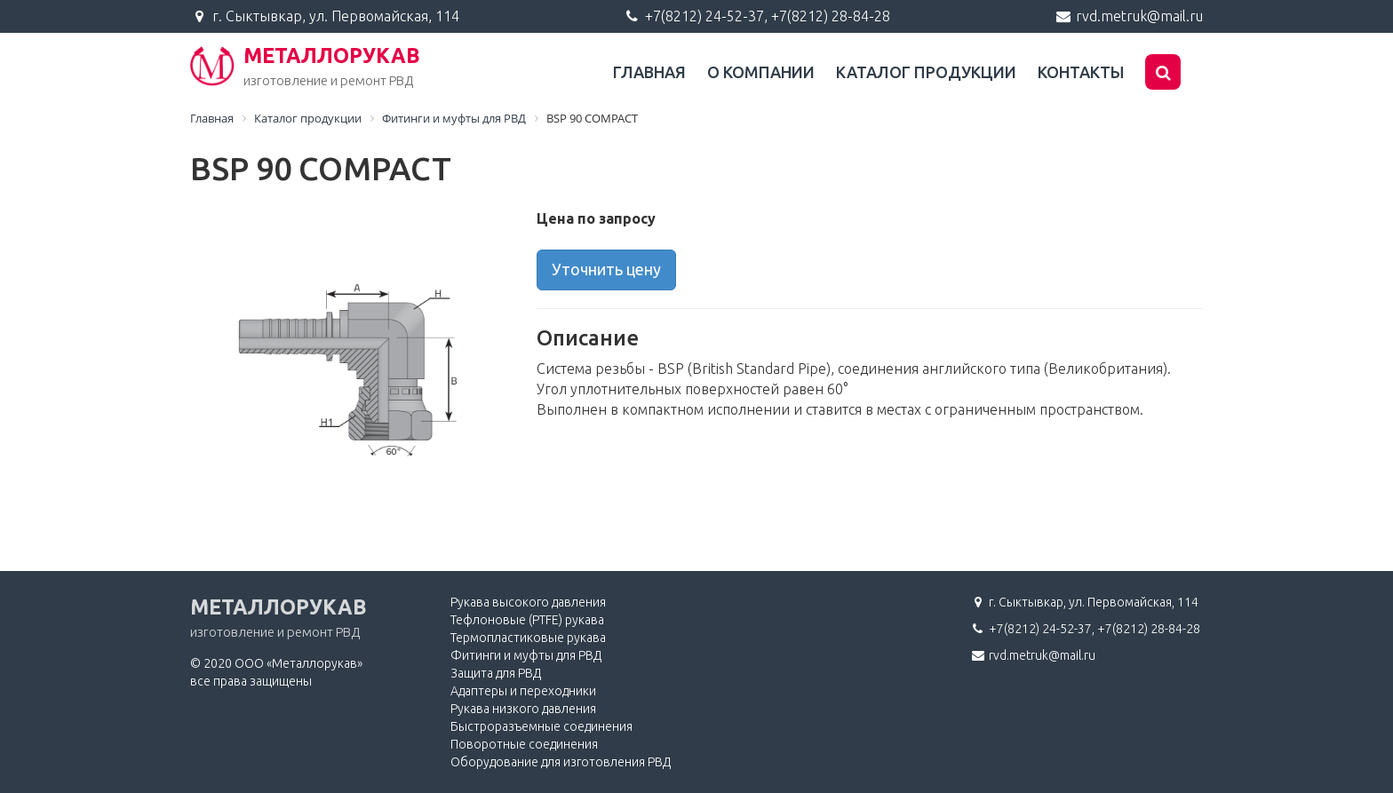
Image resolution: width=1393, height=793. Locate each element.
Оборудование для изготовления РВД (560, 762)
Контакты (1081, 72)
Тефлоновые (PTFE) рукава (527, 620)
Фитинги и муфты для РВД (525, 655)
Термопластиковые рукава (528, 637)
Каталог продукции (926, 72)
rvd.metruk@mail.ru (1139, 16)
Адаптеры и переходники (523, 691)
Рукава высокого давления (528, 602)
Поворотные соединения (524, 744)
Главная (649, 72)
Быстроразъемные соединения (541, 726)
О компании (761, 72)
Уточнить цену (606, 269)
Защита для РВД (495, 673)
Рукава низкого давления (523, 709)
